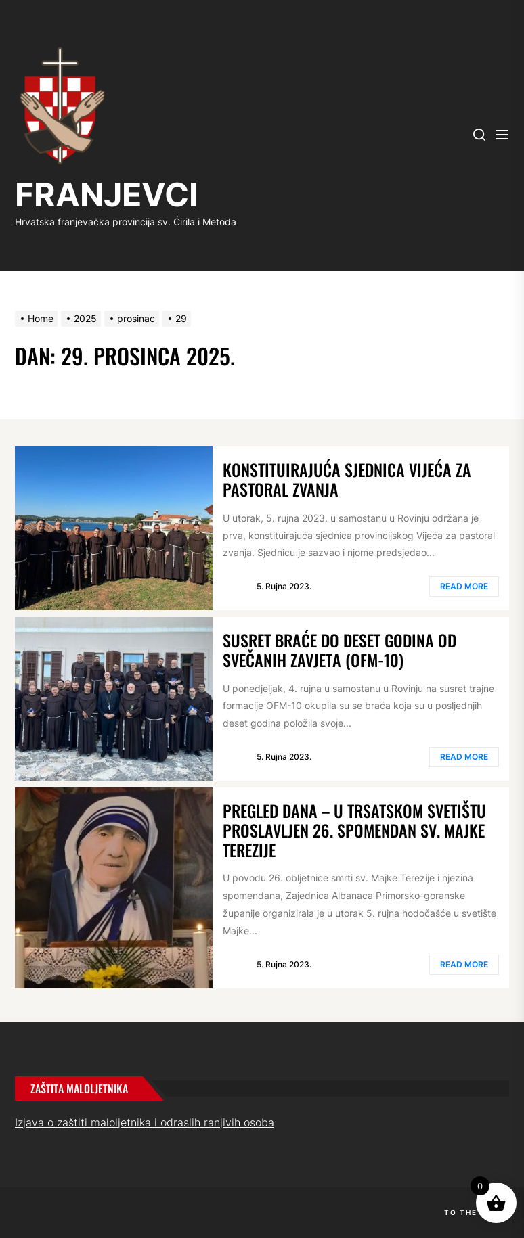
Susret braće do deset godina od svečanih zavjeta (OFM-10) (339, 650)
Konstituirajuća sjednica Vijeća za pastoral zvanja (347, 479)
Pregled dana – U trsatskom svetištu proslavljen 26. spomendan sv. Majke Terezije (354, 830)
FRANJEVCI (106, 194)
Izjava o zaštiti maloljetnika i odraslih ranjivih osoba (144, 1122)
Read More (464, 586)
